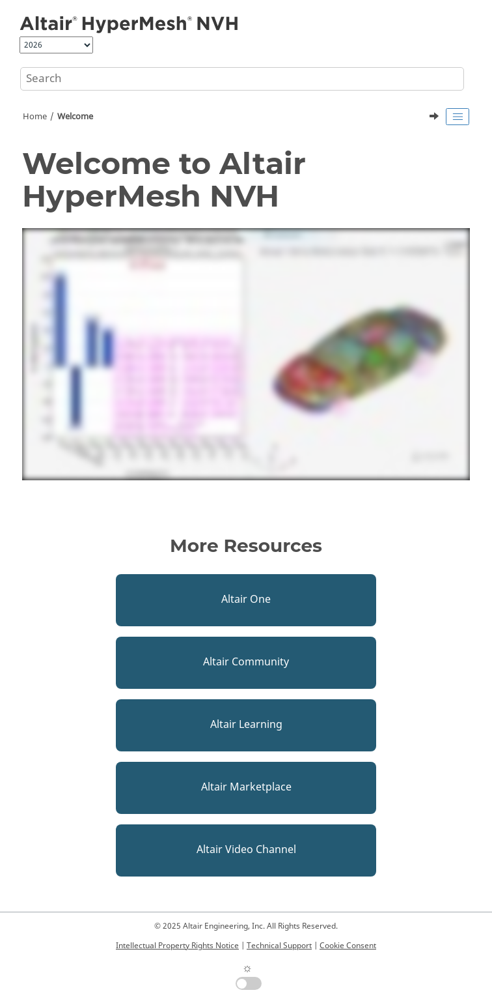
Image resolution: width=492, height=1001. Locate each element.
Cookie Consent (348, 945)
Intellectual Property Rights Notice (177, 945)
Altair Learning (246, 725)
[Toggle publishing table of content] (457, 116)
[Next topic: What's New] (435, 118)
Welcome (75, 117)
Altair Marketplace (246, 787)
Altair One (246, 599)
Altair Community (246, 662)
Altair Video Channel (246, 850)
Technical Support (279, 945)
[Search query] (242, 79)
